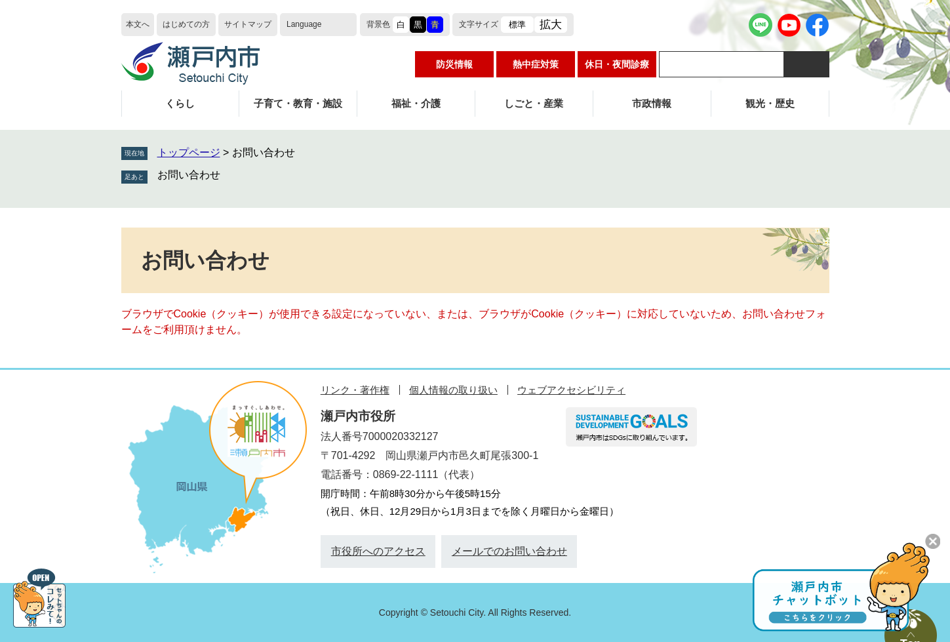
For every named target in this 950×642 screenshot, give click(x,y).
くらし (180, 103)
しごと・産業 (533, 103)
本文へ (137, 24)
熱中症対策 (536, 64)
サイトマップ (247, 24)
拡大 (551, 24)
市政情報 (651, 103)
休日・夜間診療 (617, 64)
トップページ (188, 152)
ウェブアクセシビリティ (571, 389)
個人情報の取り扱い (453, 389)
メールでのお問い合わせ (509, 551)
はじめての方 (186, 24)
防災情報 (454, 64)
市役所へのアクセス (378, 551)
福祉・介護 (416, 103)
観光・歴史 (770, 103)
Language (304, 24)
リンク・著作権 (355, 389)
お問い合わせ (188, 174)
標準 (517, 25)
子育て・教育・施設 (298, 103)
